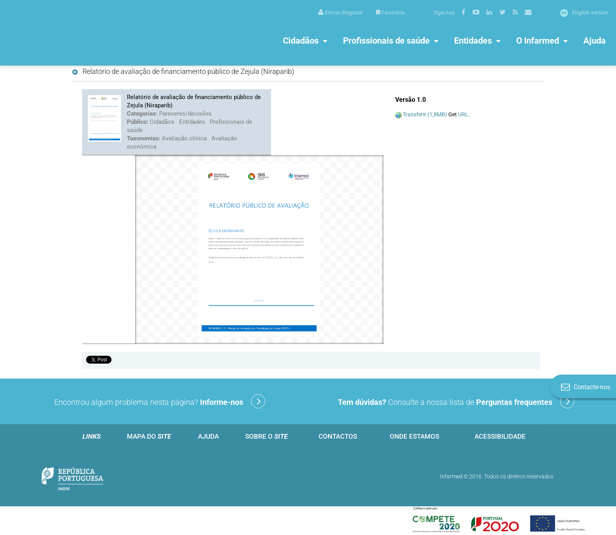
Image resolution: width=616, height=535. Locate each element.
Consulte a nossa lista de (456, 401)
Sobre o (266, 436)
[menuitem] (340, 12)
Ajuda (594, 40)
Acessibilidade (500, 436)
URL (463, 114)
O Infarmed (537, 40)
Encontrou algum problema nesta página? (159, 401)
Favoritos (390, 12)
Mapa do (149, 436)
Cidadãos (301, 40)
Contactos (338, 436)
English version (584, 12)
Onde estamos (414, 436)
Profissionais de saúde (386, 40)
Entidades (473, 40)
